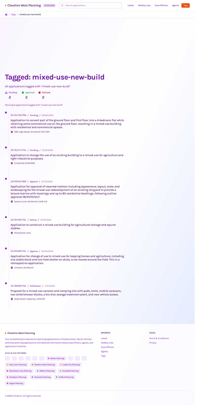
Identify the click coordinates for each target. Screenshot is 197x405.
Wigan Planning (15, 383)
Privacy (152, 342)
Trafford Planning (65, 377)
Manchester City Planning (19, 371)
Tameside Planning (41, 377)
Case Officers (161, 5)
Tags (185, 5)
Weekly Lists (144, 5)
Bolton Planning (56, 358)
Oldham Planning (45, 371)
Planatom (17, 396)
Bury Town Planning (16, 365)
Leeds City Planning (70, 365)
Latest (131, 5)
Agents (175, 5)
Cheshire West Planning (24, 5)
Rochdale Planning (69, 371)
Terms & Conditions (159, 338)
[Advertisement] (98, 49)
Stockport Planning (16, 377)
